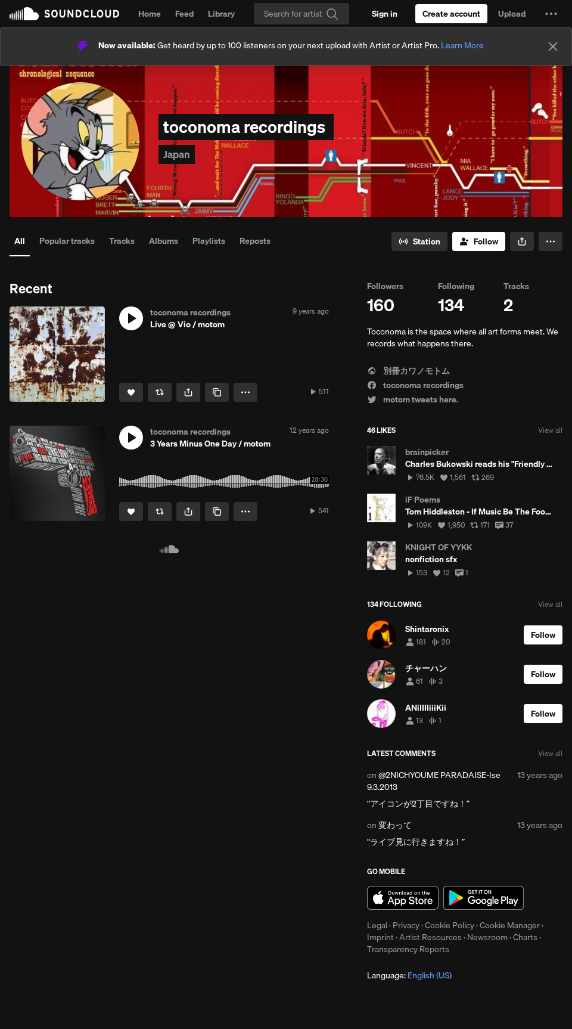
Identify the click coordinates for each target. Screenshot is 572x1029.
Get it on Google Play (483, 898)
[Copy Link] (217, 392)
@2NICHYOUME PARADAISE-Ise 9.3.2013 (433, 781)
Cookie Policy (449, 925)
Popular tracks (67, 240)
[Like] (131, 392)
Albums (163, 240)
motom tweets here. (412, 399)
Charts (525, 937)
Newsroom (487, 937)
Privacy (406, 925)
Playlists (208, 240)
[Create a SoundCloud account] (451, 13)
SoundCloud (64, 13)
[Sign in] (385, 13)
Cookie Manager (510, 925)
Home (149, 13)
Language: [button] (409, 975)
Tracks (122, 240)
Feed (184, 13)
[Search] (301, 13)
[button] (551, 13)
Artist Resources (430, 937)
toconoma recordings (415, 385)
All (19, 240)
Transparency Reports (408, 949)
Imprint (380, 937)
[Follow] (478, 241)
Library (221, 13)
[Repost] (160, 392)
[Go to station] (419, 241)
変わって (395, 825)
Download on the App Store (403, 898)
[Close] (552, 46)
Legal (377, 925)
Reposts (255, 240)
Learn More (462, 45)
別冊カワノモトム (408, 370)
